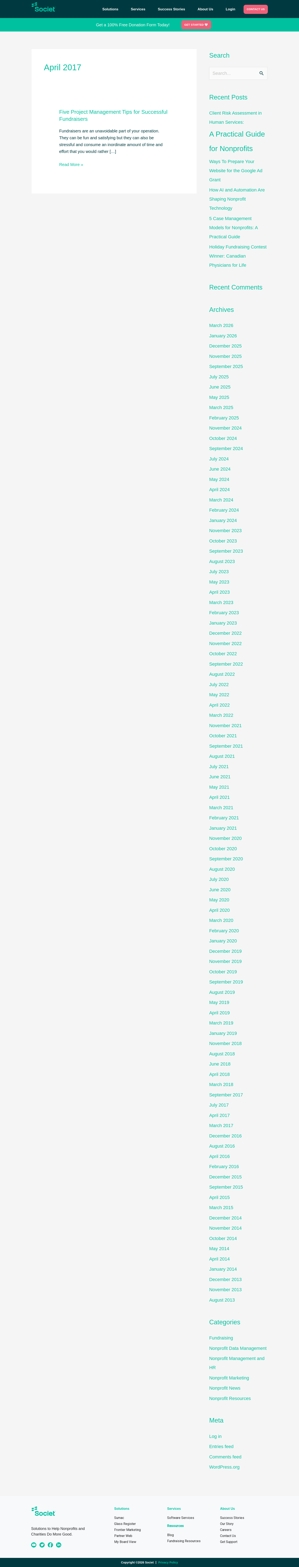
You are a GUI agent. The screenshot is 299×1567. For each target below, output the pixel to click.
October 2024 (223, 438)
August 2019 (222, 992)
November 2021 (225, 725)
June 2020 (219, 889)
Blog (170, 1535)
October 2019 (223, 971)
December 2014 (225, 1218)
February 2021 (224, 817)
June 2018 (219, 1064)
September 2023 (226, 551)
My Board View (125, 1542)
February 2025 (224, 417)
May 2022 (219, 694)
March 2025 (221, 407)
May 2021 (219, 787)
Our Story (227, 1524)
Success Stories (171, 9)
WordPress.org (224, 1467)
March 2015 (221, 1207)
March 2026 (221, 325)
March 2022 (221, 715)
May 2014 (219, 1248)
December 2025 (225, 346)
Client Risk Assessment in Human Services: (238, 133)
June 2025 (219, 387)
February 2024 (224, 510)
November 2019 (225, 961)
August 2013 (222, 1300)
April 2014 (219, 1259)
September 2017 (226, 1094)
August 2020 (222, 869)
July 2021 (219, 766)
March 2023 (221, 602)
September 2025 (226, 366)
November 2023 (225, 530)
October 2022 (223, 653)
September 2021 (226, 746)
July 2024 (219, 458)
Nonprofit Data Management (237, 1348)
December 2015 (225, 1176)
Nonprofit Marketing (229, 1378)
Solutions (110, 9)
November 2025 (225, 356)
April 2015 (219, 1197)
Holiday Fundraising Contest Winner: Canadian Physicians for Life (237, 256)
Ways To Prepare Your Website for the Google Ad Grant (235, 170)
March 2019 (221, 1023)
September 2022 (226, 664)
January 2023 (223, 623)
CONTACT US (256, 9)
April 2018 (219, 1074)
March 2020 (221, 920)
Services (138, 9)
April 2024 (219, 489)
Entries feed (221, 1446)
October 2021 (223, 735)
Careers (226, 1530)
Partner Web (123, 1536)
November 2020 (225, 838)
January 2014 (223, 1269)
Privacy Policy (168, 1562)
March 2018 (221, 1084)
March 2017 (221, 1125)
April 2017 (219, 1115)
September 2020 (226, 858)
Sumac (119, 1518)
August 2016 (222, 1146)
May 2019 (219, 1002)
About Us (205, 9)
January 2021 (223, 828)
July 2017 (219, 1105)
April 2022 (219, 705)
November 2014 (225, 1228)
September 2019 (226, 982)
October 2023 (223, 541)
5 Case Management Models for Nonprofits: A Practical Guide (233, 227)
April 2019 (219, 1012)
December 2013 (225, 1279)
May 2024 (219, 479)
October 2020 (223, 848)
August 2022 (222, 674)
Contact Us (228, 1536)
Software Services (180, 1518)
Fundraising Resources (184, 1541)
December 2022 (225, 633)
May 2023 (219, 582)
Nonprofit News (224, 1388)
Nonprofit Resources (230, 1398)
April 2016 (219, 1156)
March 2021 (221, 807)
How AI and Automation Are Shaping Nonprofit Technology (237, 199)
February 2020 (224, 930)
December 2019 (225, 951)
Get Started (196, 24)
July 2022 (219, 684)
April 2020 (219, 910)
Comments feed (225, 1456)
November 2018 (225, 1043)
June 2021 (219, 776)
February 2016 (224, 1166)
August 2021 (222, 756)
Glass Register (125, 1524)
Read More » (71, 164)
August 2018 (222, 1053)
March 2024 (221, 500)
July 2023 (219, 571)
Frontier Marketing (127, 1530)
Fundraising (221, 1338)
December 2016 (225, 1135)
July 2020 (219, 879)
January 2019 (223, 1033)
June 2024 (219, 469)
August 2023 (222, 561)
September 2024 (226, 448)
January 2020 (223, 940)
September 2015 (226, 1187)
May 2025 (219, 397)
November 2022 (225, 643)
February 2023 (224, 612)
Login (230, 9)
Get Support (228, 1542)
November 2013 (225, 1289)
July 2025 (219, 376)
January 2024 (223, 520)
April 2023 (219, 592)
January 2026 (223, 335)
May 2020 (219, 899)
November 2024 (225, 428)
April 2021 (219, 797)
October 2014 (223, 1238)
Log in (215, 1436)
